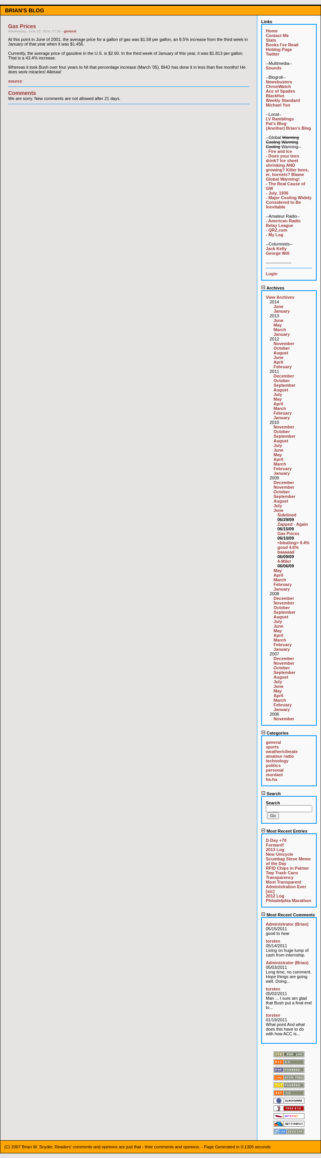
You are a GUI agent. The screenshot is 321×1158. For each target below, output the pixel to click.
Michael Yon (278, 105)
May (278, 325)
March (280, 329)
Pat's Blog (276, 123)
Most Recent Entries (284, 831)
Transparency (280, 877)
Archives (272, 288)
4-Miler (284, 561)
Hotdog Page (279, 49)
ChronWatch (278, 86)
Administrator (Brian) (287, 924)
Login (271, 273)
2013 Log (275, 849)
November (284, 343)
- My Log (274, 234)
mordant (274, 774)
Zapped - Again (292, 524)
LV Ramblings (280, 119)
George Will (277, 253)
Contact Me (277, 35)
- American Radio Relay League (283, 223)
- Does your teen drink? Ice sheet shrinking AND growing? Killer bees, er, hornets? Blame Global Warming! (287, 167)
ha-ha (271, 779)
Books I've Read (282, 44)
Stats (271, 40)
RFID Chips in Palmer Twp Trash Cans (287, 870)
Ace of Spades (280, 91)
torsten (273, 941)
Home (272, 31)
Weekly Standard (283, 100)
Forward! (275, 845)
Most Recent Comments (288, 915)
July (278, 394)
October (282, 348)
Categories (275, 733)
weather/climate (282, 751)
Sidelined (286, 515)
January (282, 311)
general (70, 31)
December (284, 376)
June (279, 306)
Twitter (272, 54)
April (278, 362)
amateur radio (280, 756)
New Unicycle (279, 854)
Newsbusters (279, 82)
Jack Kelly (276, 248)
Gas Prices (288, 533)
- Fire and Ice (279, 151)
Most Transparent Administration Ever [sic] (286, 887)
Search (271, 793)
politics (273, 765)
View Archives (280, 297)
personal (275, 770)
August (281, 352)
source (15, 81)
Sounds (273, 68)
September (285, 385)
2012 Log (275, 896)
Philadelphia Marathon (288, 900)
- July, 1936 (277, 193)
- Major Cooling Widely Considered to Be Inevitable (288, 202)
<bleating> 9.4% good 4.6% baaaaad (293, 547)
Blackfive (275, 95)
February (283, 366)
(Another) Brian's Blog (288, 128)
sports (272, 747)
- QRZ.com (276, 230)
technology (277, 760)
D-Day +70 (276, 840)
